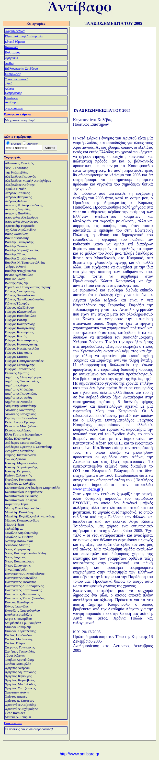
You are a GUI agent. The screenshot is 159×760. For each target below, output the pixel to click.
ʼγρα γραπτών (14, 108)
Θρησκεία (11, 58)
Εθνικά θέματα (15, 42)
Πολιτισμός (12, 52)
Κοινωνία (11, 47)
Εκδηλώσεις (13, 74)
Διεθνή (9, 63)
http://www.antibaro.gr (79, 754)
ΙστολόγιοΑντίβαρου (12, 100)
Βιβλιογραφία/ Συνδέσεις (21, 68)
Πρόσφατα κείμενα (17, 114)
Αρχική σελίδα (15, 31)
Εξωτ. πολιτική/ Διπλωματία (24, 36)
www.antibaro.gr (86, 489)
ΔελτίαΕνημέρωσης (13, 91)
